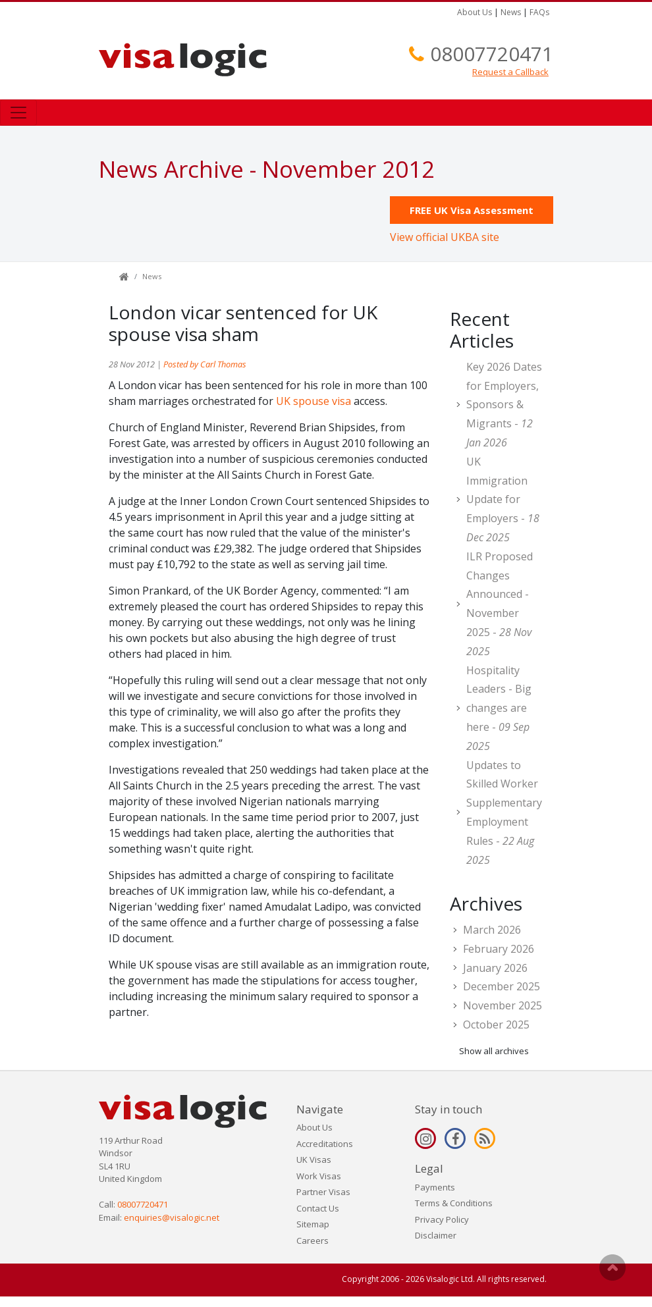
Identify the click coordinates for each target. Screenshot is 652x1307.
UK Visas (313, 1159)
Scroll (612, 1267)
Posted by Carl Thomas (204, 364)
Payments (435, 1187)
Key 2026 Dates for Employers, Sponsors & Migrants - (504, 405)
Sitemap (312, 1224)
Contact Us (317, 1208)
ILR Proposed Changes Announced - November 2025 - (499, 603)
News (511, 12)
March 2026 (492, 929)
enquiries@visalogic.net (171, 1217)
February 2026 (498, 949)
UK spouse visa (313, 401)
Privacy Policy (442, 1219)
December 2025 (501, 986)
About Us (474, 12)
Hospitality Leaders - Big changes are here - (498, 708)
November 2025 (502, 1005)
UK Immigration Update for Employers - (502, 499)
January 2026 (495, 968)
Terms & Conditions (454, 1203)
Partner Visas (323, 1192)
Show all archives (494, 1051)
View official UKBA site (444, 237)
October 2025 (496, 1024)
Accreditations (324, 1144)
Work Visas (318, 1176)
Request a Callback (510, 72)
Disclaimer (435, 1235)
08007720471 (491, 53)
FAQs (539, 12)
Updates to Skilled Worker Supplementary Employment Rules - (504, 812)
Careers (312, 1240)
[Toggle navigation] (18, 112)
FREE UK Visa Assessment (471, 210)
